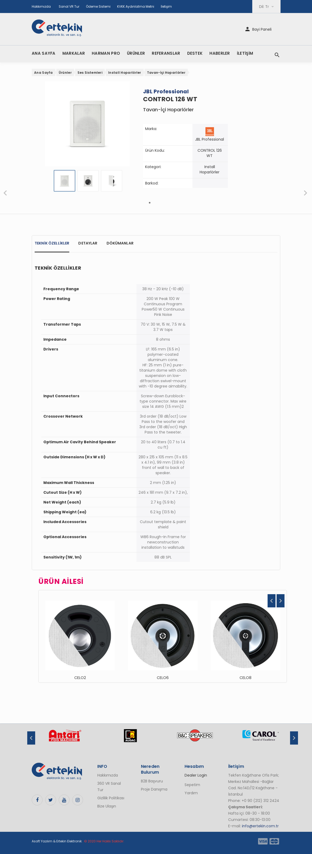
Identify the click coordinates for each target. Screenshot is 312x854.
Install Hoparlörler (124, 72)
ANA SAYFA (44, 53)
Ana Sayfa (43, 72)
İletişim (166, 6)
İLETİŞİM (245, 53)
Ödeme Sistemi (98, 6)
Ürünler (65, 72)
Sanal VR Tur (69, 6)
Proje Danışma (154, 789)
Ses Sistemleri (89, 72)
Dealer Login (196, 775)
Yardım (191, 793)
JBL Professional (209, 139)
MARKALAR (73, 53)
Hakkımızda (41, 6)
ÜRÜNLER (136, 53)
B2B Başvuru (152, 781)
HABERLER (219, 53)
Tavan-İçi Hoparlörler (166, 72)
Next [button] (281, 600)
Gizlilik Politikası (110, 798)
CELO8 (245, 677)
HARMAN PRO (106, 53)
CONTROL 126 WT (210, 153)
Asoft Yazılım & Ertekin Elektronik (57, 841)
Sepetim (192, 784)
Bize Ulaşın (106, 806)
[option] (80, 636)
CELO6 (163, 677)
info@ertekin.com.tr (260, 826)
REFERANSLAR (166, 53)
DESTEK (195, 53)
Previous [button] (272, 600)
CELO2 (80, 677)
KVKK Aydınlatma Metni (135, 6)
